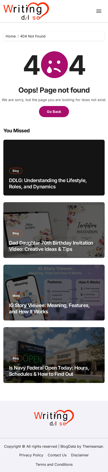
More (16, 295)
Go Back (54, 111)
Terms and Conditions (54, 464)
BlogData (68, 446)
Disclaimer (80, 455)
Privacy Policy (31, 455)
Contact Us (57, 455)
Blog (16, 171)
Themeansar (92, 446)
